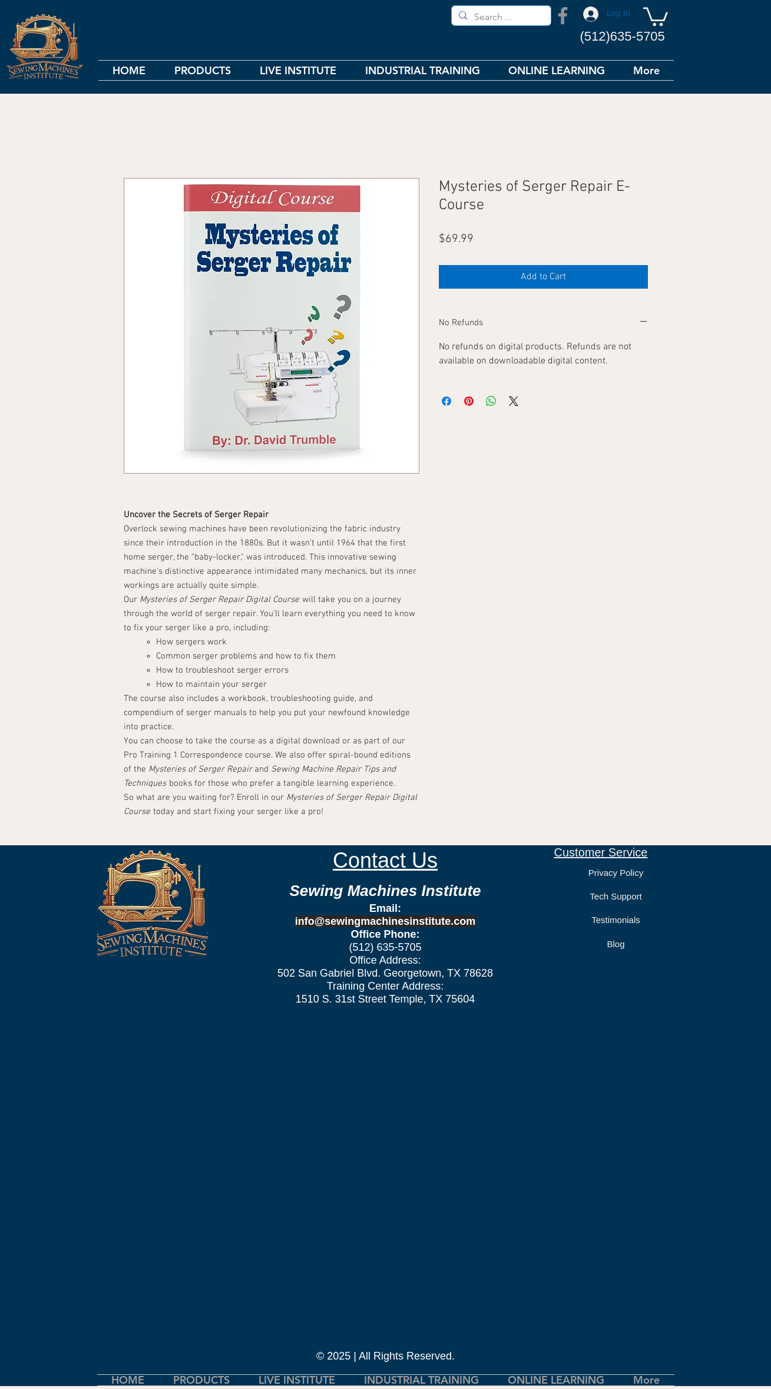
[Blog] (616, 943)
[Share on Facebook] (446, 401)
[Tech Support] (616, 896)
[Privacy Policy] (616, 872)
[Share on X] (514, 401)
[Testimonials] (616, 919)
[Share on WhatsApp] (491, 401)
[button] (655, 15)
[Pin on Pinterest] (469, 401)
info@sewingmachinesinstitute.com (385, 921)
